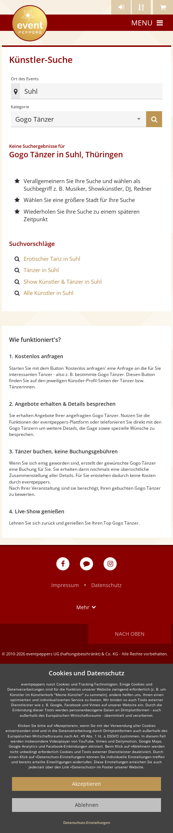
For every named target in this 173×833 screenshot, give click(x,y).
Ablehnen (86, 804)
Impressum (65, 585)
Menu (148, 23)
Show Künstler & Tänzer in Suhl (63, 281)
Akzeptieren (86, 783)
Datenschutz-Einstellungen (86, 822)
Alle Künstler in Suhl (48, 292)
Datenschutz (106, 585)
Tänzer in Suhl (41, 270)
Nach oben (130, 633)
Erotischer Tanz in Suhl (52, 258)
